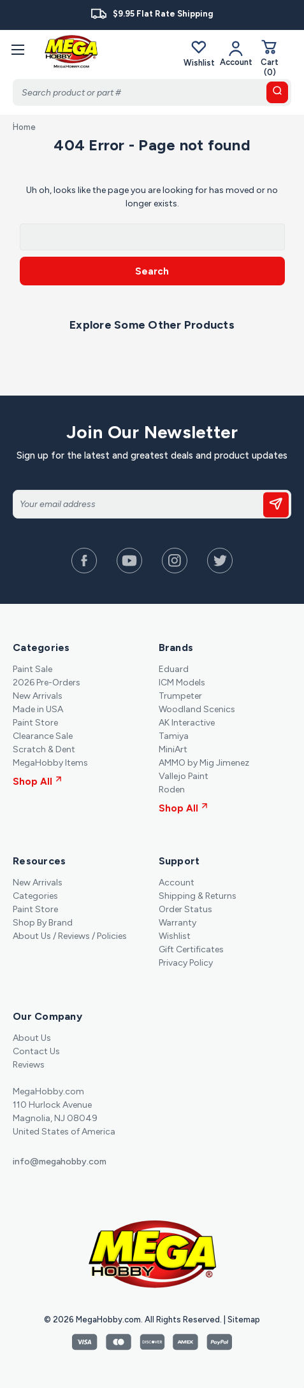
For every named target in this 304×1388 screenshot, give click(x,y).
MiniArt (173, 749)
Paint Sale (32, 669)
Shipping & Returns (197, 896)
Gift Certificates (191, 949)
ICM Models (182, 682)
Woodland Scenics (197, 709)
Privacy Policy (186, 962)
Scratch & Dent (44, 749)
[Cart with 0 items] (269, 58)
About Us (32, 1038)
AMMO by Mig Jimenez (204, 762)
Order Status (185, 909)
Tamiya (174, 736)
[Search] (152, 92)
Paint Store (35, 722)
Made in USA (38, 709)
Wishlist (199, 53)
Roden (172, 789)
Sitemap (244, 1319)
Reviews (29, 1064)
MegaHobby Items (50, 762)
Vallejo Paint (183, 776)
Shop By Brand (43, 922)
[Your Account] (236, 53)
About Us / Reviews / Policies (70, 936)
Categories (35, 896)
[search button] (277, 92)
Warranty (177, 922)
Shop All (37, 781)
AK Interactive (187, 722)
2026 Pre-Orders (46, 682)
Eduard (174, 669)
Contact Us (36, 1051)
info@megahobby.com (59, 1161)
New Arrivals (37, 695)
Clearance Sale (43, 736)
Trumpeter (180, 695)
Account (176, 882)
